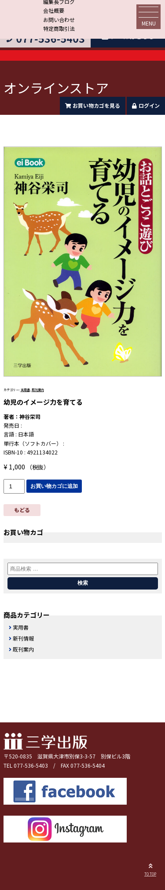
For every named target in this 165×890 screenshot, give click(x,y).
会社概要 (53, 10)
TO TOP (150, 868)
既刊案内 (38, 390)
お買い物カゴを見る (93, 105)
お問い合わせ (59, 19)
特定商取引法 (59, 28)
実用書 (25, 390)
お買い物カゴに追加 (54, 486)
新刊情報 (23, 638)
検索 (82, 583)
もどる (22, 509)
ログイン (146, 105)
